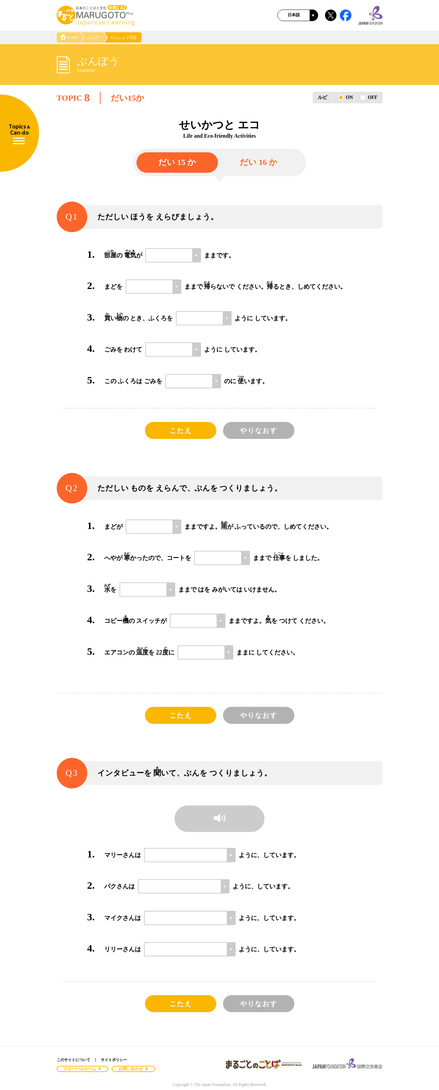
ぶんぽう (94, 37)
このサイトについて (73, 1060)
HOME (69, 37)
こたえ (180, 430)
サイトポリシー (114, 1060)
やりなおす (258, 430)
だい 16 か (258, 162)
